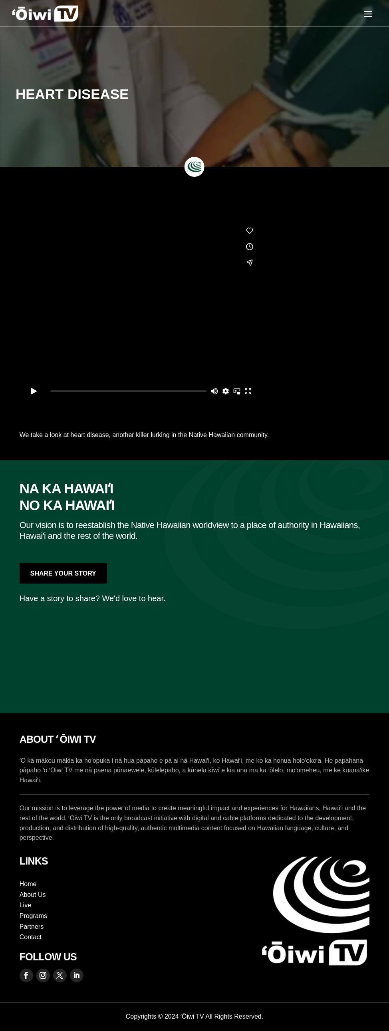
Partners (32, 926)
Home (28, 884)
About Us (33, 894)
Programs (33, 915)
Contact (31, 937)
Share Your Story (63, 573)
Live (25, 905)
